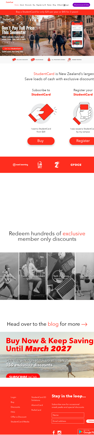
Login (67, 5)
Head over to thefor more (47, 324)
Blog (54, 5)
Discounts (28, 5)
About (22, 5)
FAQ (13, 412)
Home (17, 5)
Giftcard (59, 5)
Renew (49, 5)
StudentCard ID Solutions (38, 399)
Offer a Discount (18, 416)
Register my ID (41, 5)
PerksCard (36, 410)
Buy (34, 5)
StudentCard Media (20, 421)
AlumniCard (37, 405)
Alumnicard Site (81, 4)
